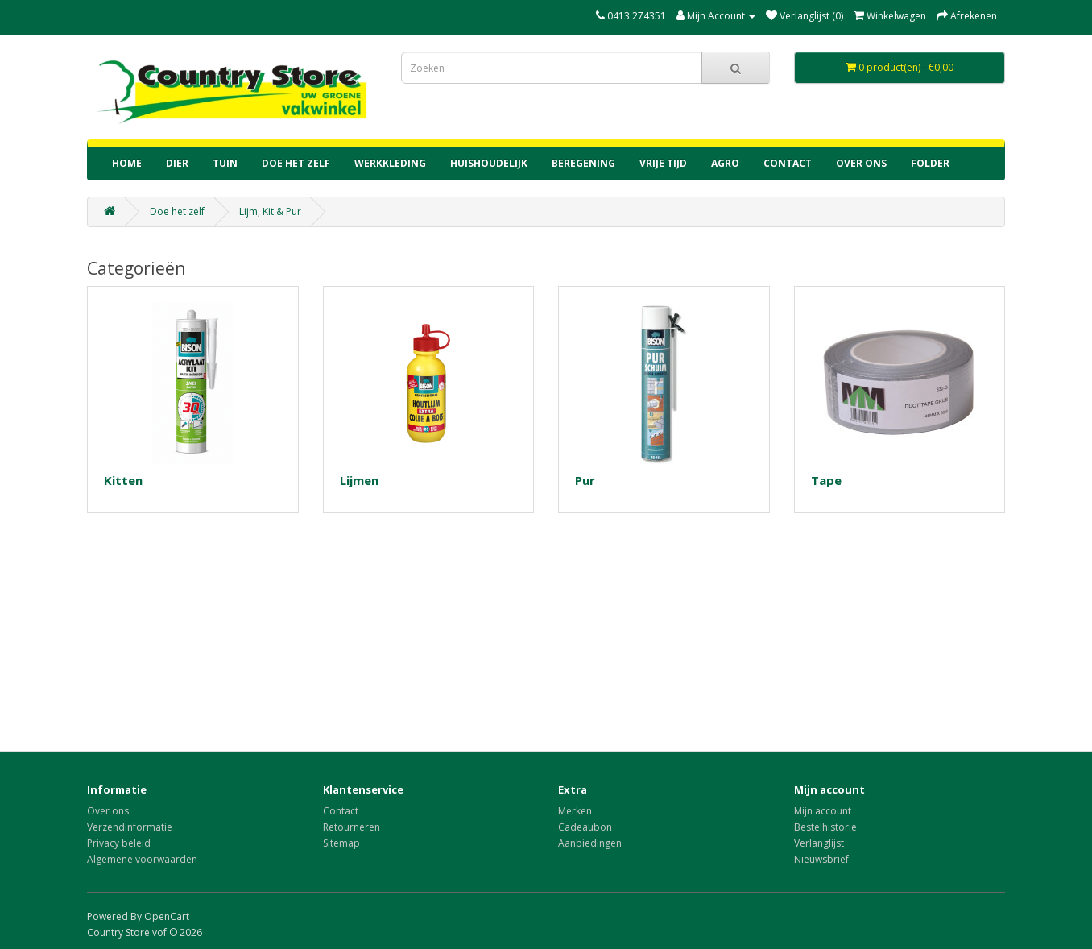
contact (787, 163)
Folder (930, 163)
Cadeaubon (585, 827)
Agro (725, 163)
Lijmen (359, 480)
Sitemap (341, 843)
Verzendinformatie (129, 827)
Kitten (123, 480)
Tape (826, 480)
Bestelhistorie (825, 827)
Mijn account (822, 811)
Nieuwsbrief (821, 859)
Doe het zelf (296, 163)
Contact (340, 811)
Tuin (225, 163)
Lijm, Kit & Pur (270, 211)
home (127, 163)
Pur (585, 480)
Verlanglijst (819, 843)
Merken (575, 811)
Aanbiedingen (590, 843)
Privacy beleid (119, 843)
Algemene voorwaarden (142, 859)
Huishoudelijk (488, 163)
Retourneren (351, 827)
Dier (177, 163)
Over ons (861, 163)
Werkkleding (390, 163)
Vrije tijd (663, 163)
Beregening (583, 163)
